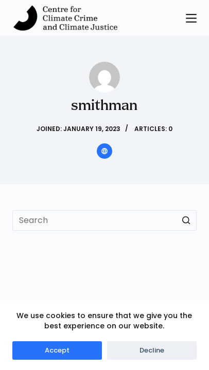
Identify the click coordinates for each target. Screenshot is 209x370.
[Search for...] (104, 220)
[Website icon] (104, 151)
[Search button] (186, 220)
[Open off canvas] (191, 18)
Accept (57, 350)
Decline (152, 350)
